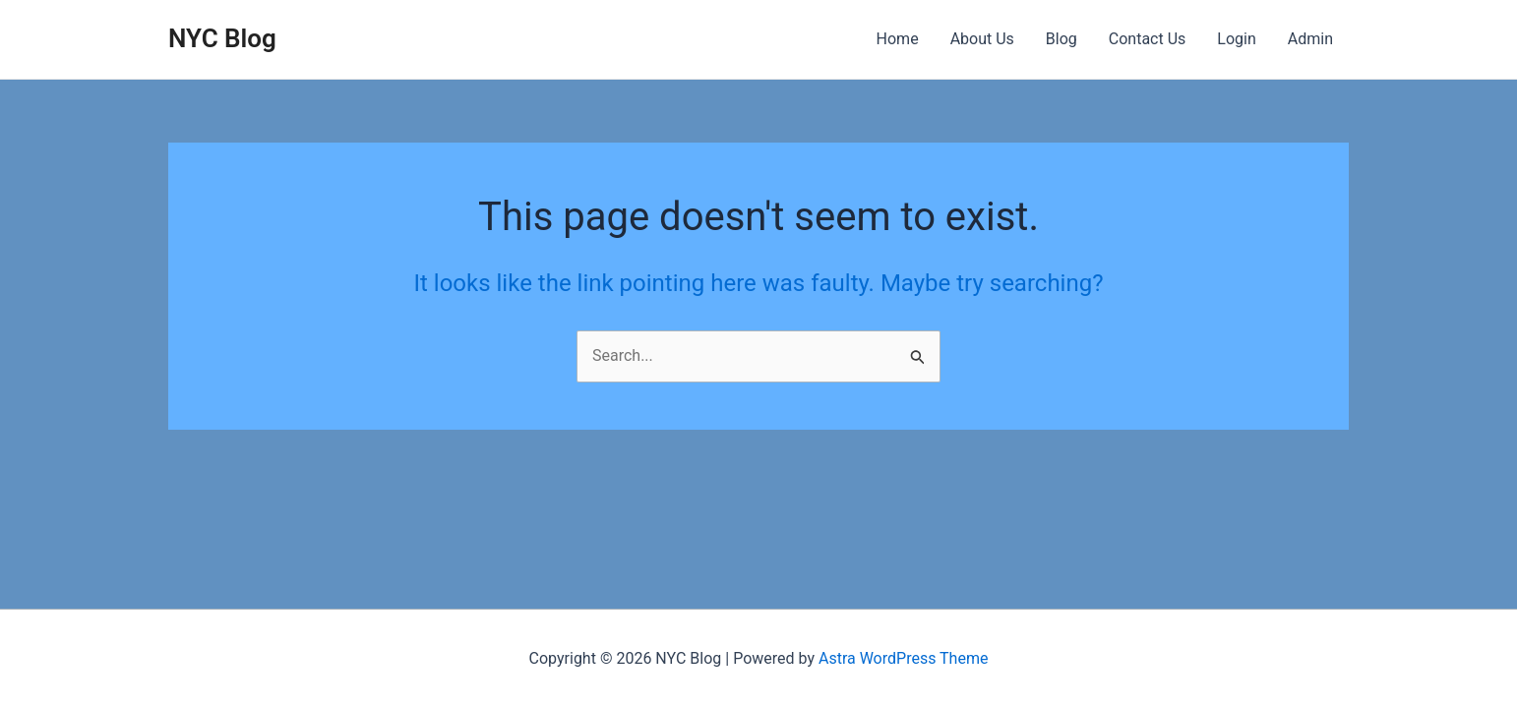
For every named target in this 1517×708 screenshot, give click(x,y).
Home (898, 39)
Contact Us (1147, 39)
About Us (982, 39)
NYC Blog (222, 38)
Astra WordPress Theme (903, 658)
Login (1236, 39)
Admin (1310, 39)
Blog (1061, 39)
